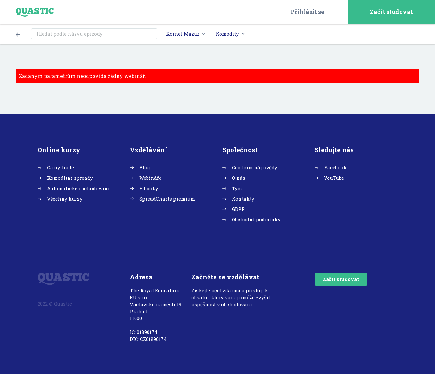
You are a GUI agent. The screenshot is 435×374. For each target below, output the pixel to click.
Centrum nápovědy (254, 167)
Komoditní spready (70, 178)
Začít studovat (391, 11)
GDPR (238, 209)
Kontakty (243, 199)
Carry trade (60, 167)
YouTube (334, 178)
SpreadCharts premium (167, 199)
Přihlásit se (307, 11)
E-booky (148, 188)
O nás (238, 178)
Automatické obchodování (78, 188)
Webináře (150, 178)
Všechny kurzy (64, 199)
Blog (144, 167)
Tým (237, 188)
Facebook (335, 167)
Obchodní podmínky (256, 219)
